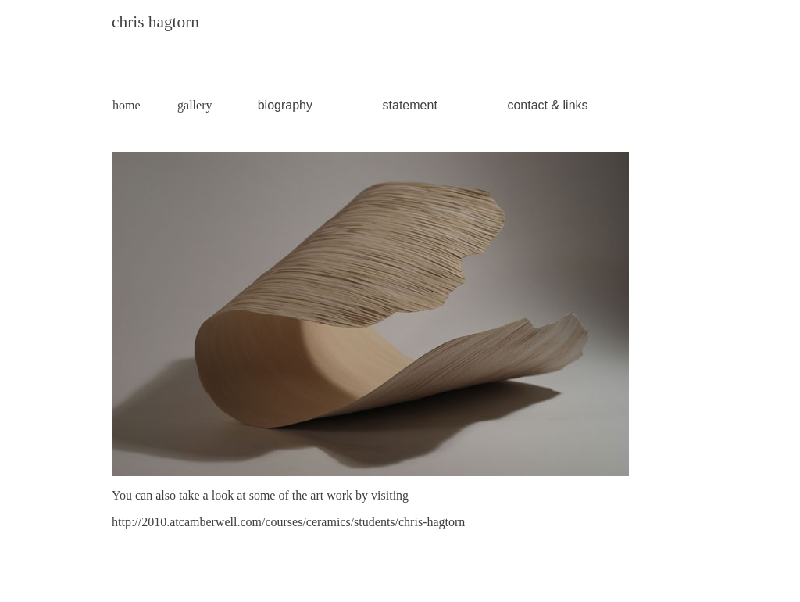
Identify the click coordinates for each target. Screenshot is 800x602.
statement (410, 105)
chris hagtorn (155, 22)
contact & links (547, 105)
